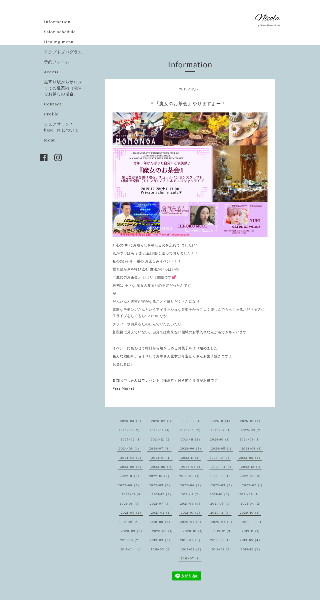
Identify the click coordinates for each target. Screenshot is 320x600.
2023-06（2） (131, 467)
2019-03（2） (161, 549)
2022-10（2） (160, 476)
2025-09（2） (129, 430)
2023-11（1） (191, 458)
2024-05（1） (222, 448)
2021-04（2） (251, 503)
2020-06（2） (222, 522)
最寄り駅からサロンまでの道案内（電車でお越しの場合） (63, 87)
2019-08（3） (191, 540)
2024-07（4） (160, 448)
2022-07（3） (251, 476)
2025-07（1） (160, 430)
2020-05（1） (253, 522)
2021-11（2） (191, 494)
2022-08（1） (221, 476)
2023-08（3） (250, 458)
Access (51, 71)
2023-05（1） (162, 467)
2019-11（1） (251, 531)
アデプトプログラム (63, 51)
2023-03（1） (192, 467)
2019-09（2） (161, 540)
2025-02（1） (131, 439)
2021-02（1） (161, 512)
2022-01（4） (133, 494)
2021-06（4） (191, 503)
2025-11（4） (221, 421)
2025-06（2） (191, 430)
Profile (51, 113)
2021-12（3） (162, 494)
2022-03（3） (222, 485)
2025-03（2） (252, 430)
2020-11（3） (221, 512)
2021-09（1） (249, 494)
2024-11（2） (191, 439)
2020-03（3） (132, 531)
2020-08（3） (160, 522)
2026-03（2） (131, 421)
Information (57, 21)
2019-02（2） (192, 549)
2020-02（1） (163, 531)
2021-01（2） (191, 512)
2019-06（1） (221, 540)
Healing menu (59, 41)
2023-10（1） (220, 458)
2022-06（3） (129, 485)
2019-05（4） (251, 540)
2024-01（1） (161, 458)
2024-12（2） (161, 439)
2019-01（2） (221, 549)
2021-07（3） (161, 503)
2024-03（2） (131, 458)
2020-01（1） (193, 531)
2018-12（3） (251, 549)
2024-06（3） (191, 448)
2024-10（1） (220, 439)
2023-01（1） (222, 467)
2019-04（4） (131, 549)
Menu (50, 139)
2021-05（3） (221, 503)
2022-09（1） (190, 476)
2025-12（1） (192, 421)
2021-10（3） (220, 494)
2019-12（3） (223, 531)
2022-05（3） (160, 485)
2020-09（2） (129, 522)
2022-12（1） (251, 467)
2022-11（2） (130, 476)
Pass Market (123, 388)
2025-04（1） (221, 430)
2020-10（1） (250, 512)
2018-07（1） (191, 558)
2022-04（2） (191, 485)
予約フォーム (57, 61)
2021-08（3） (131, 503)
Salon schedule (60, 31)
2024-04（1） (252, 448)
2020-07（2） (191, 522)
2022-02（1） (253, 485)
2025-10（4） (251, 421)
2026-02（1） (162, 421)
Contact (53, 103)
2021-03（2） (132, 512)
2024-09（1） (251, 439)
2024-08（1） (130, 448)
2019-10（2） (131, 540)
